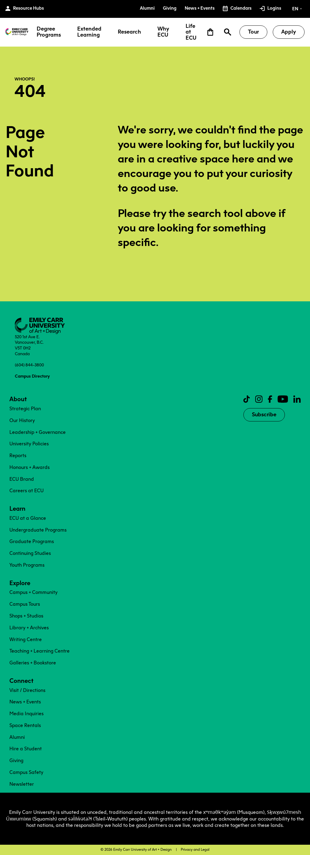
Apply (288, 31)
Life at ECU (191, 32)
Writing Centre (25, 639)
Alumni (17, 737)
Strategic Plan (25, 408)
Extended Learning (89, 32)
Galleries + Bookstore (32, 663)
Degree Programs (49, 32)
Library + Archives (29, 628)
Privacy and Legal (195, 849)
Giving (16, 760)
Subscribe (264, 414)
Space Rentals (25, 725)
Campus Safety (26, 772)
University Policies (29, 444)
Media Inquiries (26, 713)
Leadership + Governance (37, 432)
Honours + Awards (29, 467)
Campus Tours (24, 604)
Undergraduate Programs (38, 530)
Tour (253, 31)
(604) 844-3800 (29, 364)
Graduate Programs (31, 541)
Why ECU (163, 32)
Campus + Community (33, 592)
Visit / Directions (27, 690)
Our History (22, 420)
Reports (17, 455)
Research (129, 32)
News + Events (25, 702)
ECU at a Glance (27, 518)
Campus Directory (32, 376)
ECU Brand (21, 479)
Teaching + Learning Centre (39, 651)
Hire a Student (25, 749)
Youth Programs (27, 565)
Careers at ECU (26, 490)
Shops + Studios (26, 616)
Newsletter (21, 784)
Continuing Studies (30, 553)
